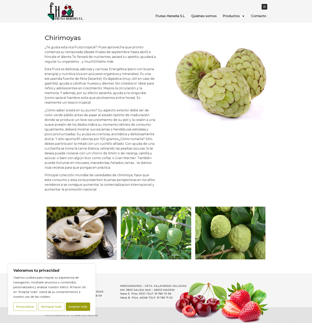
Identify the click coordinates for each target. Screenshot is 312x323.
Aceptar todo (78, 306)
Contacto (258, 16)
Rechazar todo (51, 306)
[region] (52, 289)
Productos (234, 16)
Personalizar (25, 306)
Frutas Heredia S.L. (170, 16)
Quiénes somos (204, 16)
